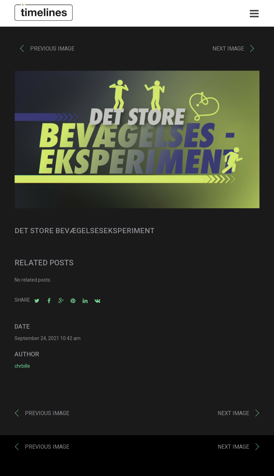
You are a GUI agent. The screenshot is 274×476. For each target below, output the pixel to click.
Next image (228, 50)
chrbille (22, 367)
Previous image (52, 50)
